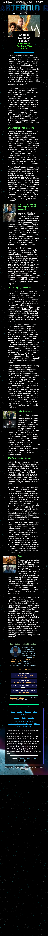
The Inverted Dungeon (22, 659)
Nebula (21, 761)
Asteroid (21, 759)
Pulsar (27, 761)
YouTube (27, 669)
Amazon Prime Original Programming (24, 676)
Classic (28, 759)
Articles (21, 698)
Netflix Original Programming (24, 682)
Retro (34, 759)
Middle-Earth (24, 692)
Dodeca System (16, 662)
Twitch (20, 669)
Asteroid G (13, 698)
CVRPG (28, 660)
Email (35, 669)
